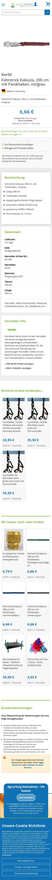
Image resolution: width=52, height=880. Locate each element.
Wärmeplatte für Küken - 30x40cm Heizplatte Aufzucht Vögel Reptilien (13, 664)
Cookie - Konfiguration (26, 867)
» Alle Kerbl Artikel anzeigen (19, 363)
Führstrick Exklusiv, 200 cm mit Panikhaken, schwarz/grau (37, 611)
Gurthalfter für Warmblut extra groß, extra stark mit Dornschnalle (13, 480)
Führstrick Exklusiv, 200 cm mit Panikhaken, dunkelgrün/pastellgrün (38, 559)
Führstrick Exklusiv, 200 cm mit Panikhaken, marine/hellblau (12, 611)
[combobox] (26, 12)
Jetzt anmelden (26, 797)
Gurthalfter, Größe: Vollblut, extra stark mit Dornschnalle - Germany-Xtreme (13, 427)
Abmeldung (14, 804)
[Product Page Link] (14, 418)
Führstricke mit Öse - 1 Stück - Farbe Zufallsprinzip (38, 662)
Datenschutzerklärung (26, 873)
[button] (6, 44)
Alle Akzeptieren (26, 860)
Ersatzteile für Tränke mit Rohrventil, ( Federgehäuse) (13, 556)
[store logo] (22, 5)
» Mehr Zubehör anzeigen (18, 368)
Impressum (6, 855)
